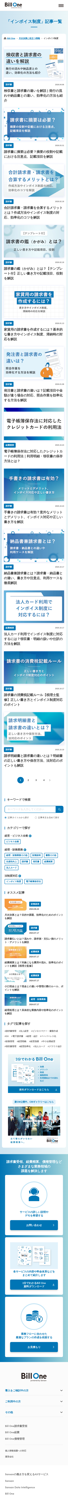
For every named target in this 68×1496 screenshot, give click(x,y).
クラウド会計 (55, 1046)
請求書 (25, 861)
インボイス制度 (13, 881)
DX (7, 1036)
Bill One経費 (12, 1432)
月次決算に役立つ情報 (29, 38)
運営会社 (9, 1456)
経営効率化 (25, 1046)
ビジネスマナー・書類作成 (45, 1031)
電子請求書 (18, 1036)
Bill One (9, 38)
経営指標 (34, 1041)
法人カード (11, 867)
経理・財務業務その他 (16, 855)
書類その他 (51, 855)
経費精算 (48, 861)
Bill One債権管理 (15, 1438)
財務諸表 (36, 855)
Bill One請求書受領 (16, 1426)
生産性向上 (11, 861)
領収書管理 (11, 1046)
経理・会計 (32, 1036)
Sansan (9, 1480)
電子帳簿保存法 (33, 881)
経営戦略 (22, 1041)
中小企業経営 (49, 1041)
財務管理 (10, 1041)
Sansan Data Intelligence (20, 1487)
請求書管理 (11, 1031)
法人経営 (24, 1031)
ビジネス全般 (12, 841)
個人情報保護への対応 (15, 1450)
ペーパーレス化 (48, 1036)
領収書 (36, 861)
